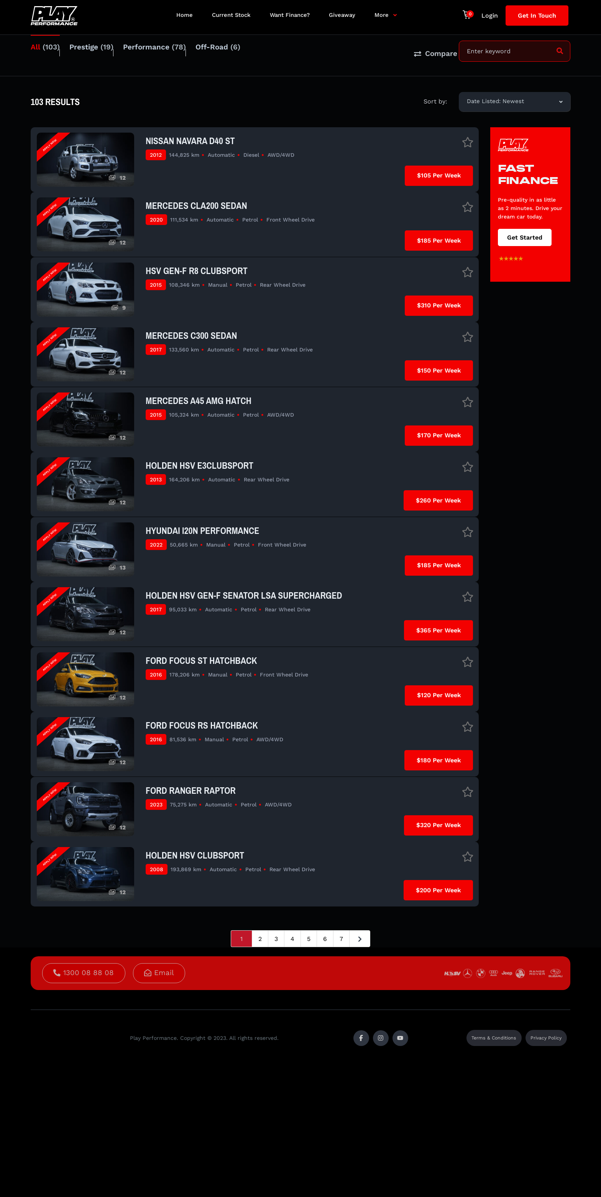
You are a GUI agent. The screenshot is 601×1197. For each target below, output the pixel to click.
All (45, 52)
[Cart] (468, 14)
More (381, 14)
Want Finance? (290, 14)
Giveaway (342, 14)
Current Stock (231, 14)
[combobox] (514, 93)
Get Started (524, 229)
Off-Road (246, 52)
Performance (173, 52)
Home (184, 14)
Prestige (101, 52)
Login (489, 15)
